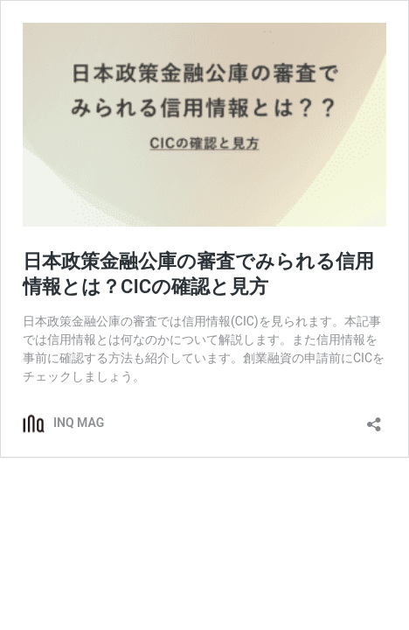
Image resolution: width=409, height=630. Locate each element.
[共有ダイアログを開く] (374, 418)
